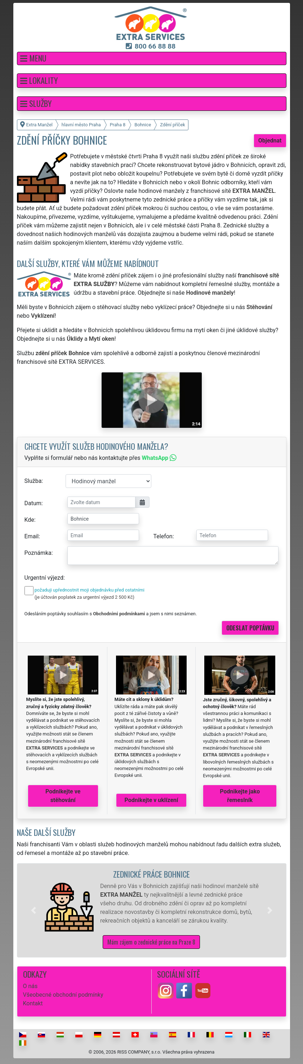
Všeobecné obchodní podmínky (63, 994)
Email (31, 536)
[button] (151, 58)
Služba (33, 480)
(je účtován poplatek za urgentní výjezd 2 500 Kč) (84, 597)
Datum (32, 503)
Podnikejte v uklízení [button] (151, 800)
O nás (30, 986)
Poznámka (38, 552)
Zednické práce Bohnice (151, 874)
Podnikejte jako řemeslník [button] (240, 795)
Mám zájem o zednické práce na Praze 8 (151, 942)
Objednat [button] (270, 140)
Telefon (163, 536)
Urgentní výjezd (43, 577)
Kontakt (33, 1003)
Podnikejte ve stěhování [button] (62, 795)
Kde (29, 519)
